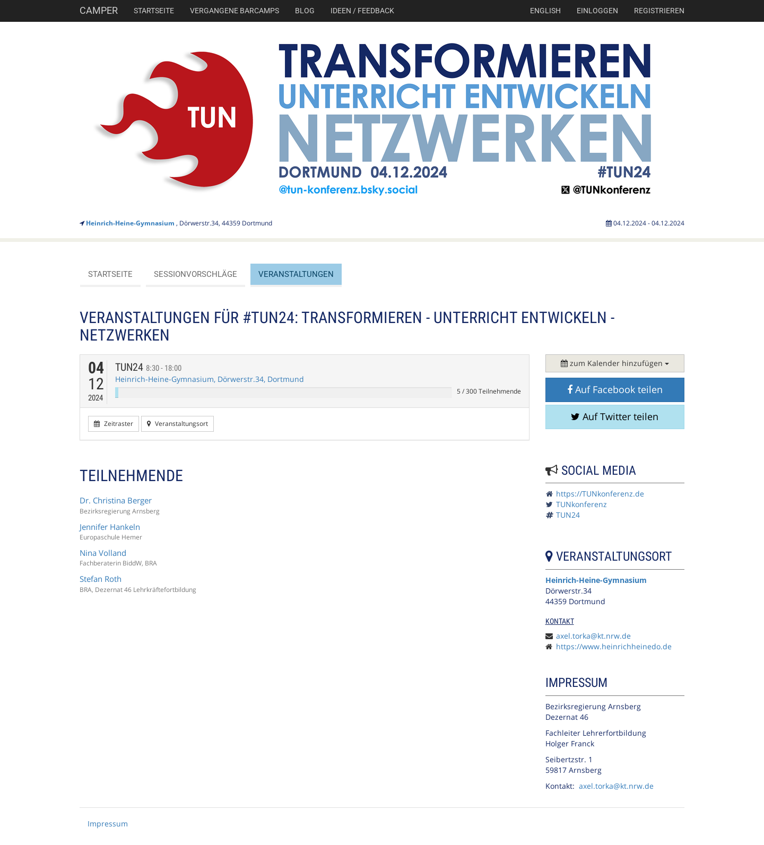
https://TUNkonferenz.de (600, 494)
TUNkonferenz (581, 504)
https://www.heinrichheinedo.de (614, 646)
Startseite (154, 10)
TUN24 (148, 367)
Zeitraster (113, 423)
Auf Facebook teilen (615, 389)
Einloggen (597, 10)
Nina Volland (103, 552)
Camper (99, 10)
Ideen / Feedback (362, 10)
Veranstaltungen (296, 274)
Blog (305, 10)
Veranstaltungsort (177, 423)
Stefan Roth (100, 578)
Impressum (108, 823)
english (545, 10)
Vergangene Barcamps (234, 10)
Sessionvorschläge (195, 274)
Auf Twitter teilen (614, 416)
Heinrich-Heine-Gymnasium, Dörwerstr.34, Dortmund (209, 379)
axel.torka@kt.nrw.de (593, 636)
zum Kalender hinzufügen (615, 363)
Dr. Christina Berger (116, 500)
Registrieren (659, 10)
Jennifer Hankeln (110, 526)
